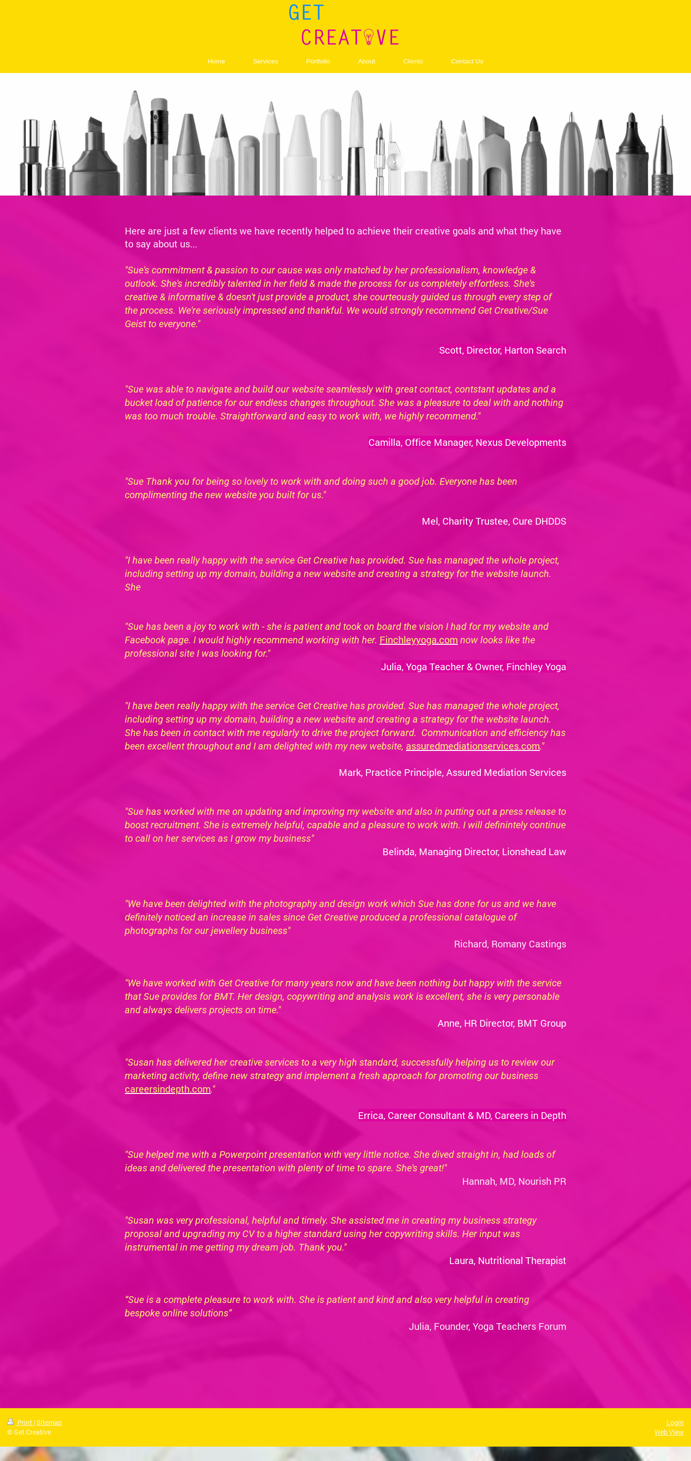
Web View (669, 1431)
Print (20, 1422)
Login (675, 1422)
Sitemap (49, 1422)
